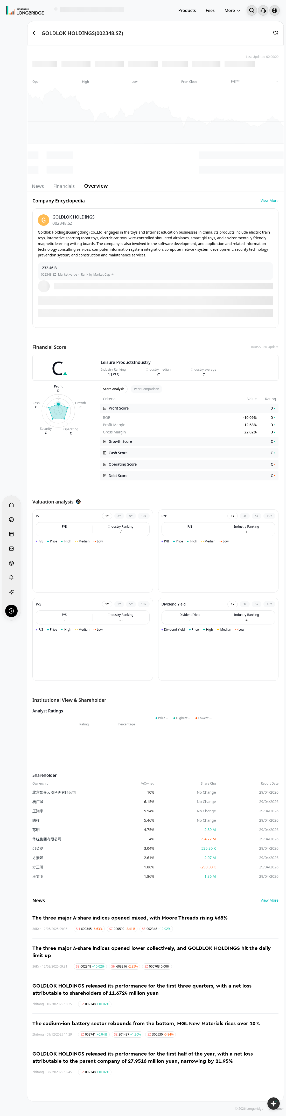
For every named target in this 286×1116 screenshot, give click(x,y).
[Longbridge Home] (25, 10)
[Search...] (252, 10)
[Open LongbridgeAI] (273, 1103)
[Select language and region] (274, 10)
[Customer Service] (263, 10)
